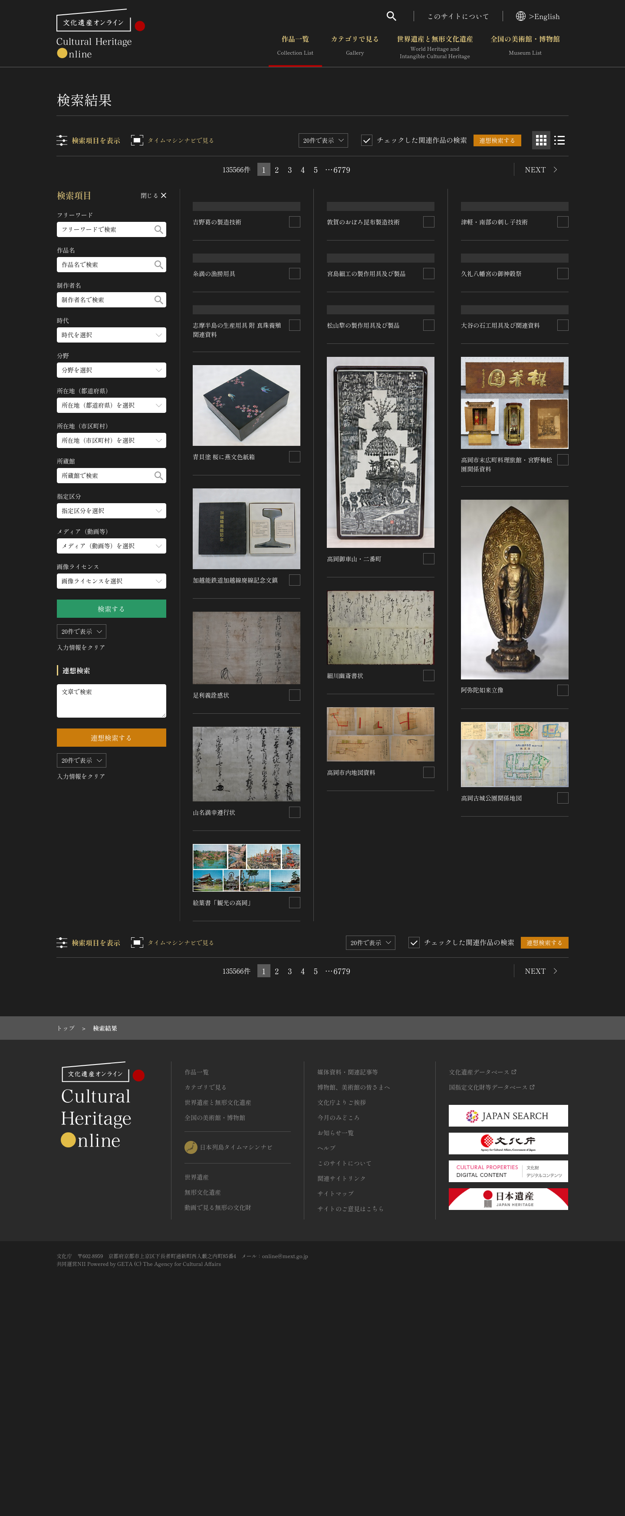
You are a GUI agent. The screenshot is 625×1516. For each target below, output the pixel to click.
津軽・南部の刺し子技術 (494, 280)
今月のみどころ (338, 1314)
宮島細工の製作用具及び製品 (366, 402)
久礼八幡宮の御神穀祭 (491, 385)
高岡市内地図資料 (351, 972)
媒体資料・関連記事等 (347, 1268)
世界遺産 (196, 1373)
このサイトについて (458, 16)
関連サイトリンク (341, 1375)
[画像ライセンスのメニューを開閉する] (111, 581)
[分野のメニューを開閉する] (111, 370)
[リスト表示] (559, 140)
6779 (342, 169)
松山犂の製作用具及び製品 (363, 525)
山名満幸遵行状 (214, 1009)
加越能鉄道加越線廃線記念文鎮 (235, 777)
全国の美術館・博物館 (525, 47)
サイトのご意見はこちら (350, 1405)
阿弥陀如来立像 (482, 864)
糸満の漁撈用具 (214, 408)
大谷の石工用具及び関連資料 (500, 499)
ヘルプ (326, 1344)
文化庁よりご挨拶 (341, 1299)
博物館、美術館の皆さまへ (353, 1283)
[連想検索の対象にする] (295, 293)
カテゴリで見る (355, 47)
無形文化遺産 (202, 1388)
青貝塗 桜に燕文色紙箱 (224, 653)
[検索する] (158, 229)
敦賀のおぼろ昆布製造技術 (363, 293)
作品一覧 (295, 47)
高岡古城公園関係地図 (491, 972)
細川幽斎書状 (345, 875)
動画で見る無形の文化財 (217, 1404)
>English (538, 16)
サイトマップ (335, 1390)
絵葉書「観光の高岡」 (223, 1099)
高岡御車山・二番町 (354, 759)
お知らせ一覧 (335, 1329)
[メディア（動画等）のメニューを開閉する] (111, 546)
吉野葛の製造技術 (217, 293)
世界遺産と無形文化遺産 (435, 47)
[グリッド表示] (541, 140)
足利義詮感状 (211, 891)
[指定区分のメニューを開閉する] (111, 510)
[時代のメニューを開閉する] (111, 335)
